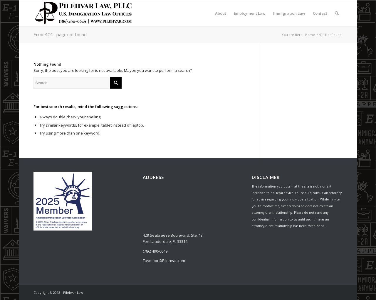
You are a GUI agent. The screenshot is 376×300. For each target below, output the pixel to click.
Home (310, 34)
